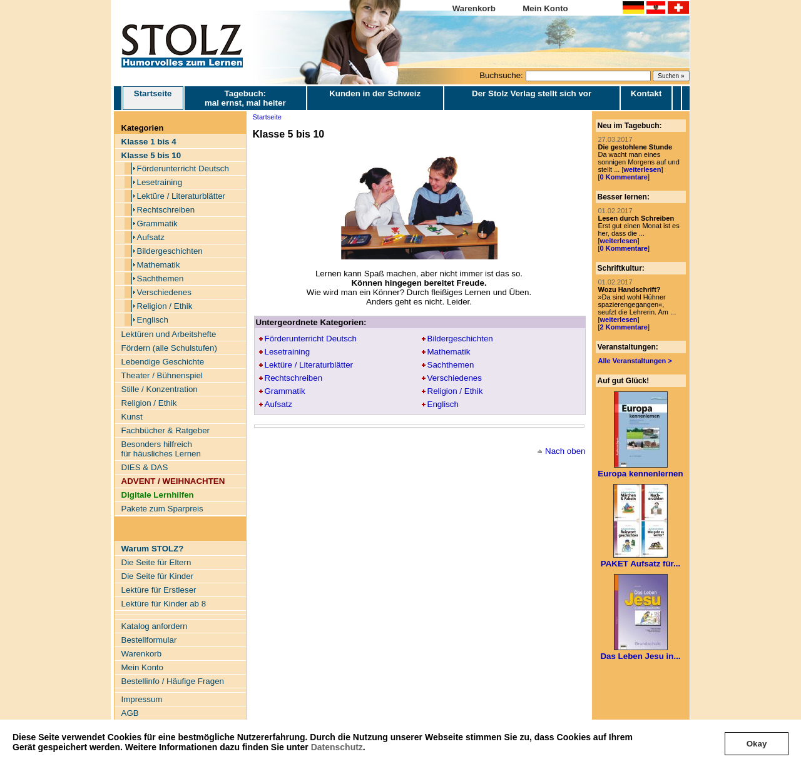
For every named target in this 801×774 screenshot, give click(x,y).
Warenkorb (474, 8)
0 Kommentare (624, 177)
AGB (130, 713)
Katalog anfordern (154, 626)
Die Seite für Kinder (157, 576)
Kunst (132, 416)
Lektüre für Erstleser (158, 590)
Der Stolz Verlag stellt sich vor (531, 93)
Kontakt (646, 93)
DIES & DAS (144, 467)
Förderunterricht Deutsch (183, 168)
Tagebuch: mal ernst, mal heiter (245, 98)
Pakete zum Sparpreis (162, 508)
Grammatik (157, 223)
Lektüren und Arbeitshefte (169, 334)
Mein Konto (545, 8)
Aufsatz (151, 237)
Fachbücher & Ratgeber (165, 430)
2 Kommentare (624, 327)
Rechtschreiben (166, 209)
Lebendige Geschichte (163, 361)
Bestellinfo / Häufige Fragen (172, 681)
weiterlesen (642, 169)
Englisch (152, 319)
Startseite (153, 98)
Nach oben (565, 451)
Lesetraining (160, 182)
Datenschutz (337, 747)
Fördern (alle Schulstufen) (169, 348)
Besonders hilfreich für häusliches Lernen (161, 449)
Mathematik (158, 264)
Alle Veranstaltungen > (635, 360)
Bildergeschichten (170, 251)
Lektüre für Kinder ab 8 (164, 603)
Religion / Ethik (165, 306)
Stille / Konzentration (159, 389)
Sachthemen (160, 278)
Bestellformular (149, 640)
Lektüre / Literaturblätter (181, 196)
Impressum (142, 699)
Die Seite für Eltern (156, 562)
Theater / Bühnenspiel (162, 375)
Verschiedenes (164, 292)
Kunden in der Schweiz (375, 93)
